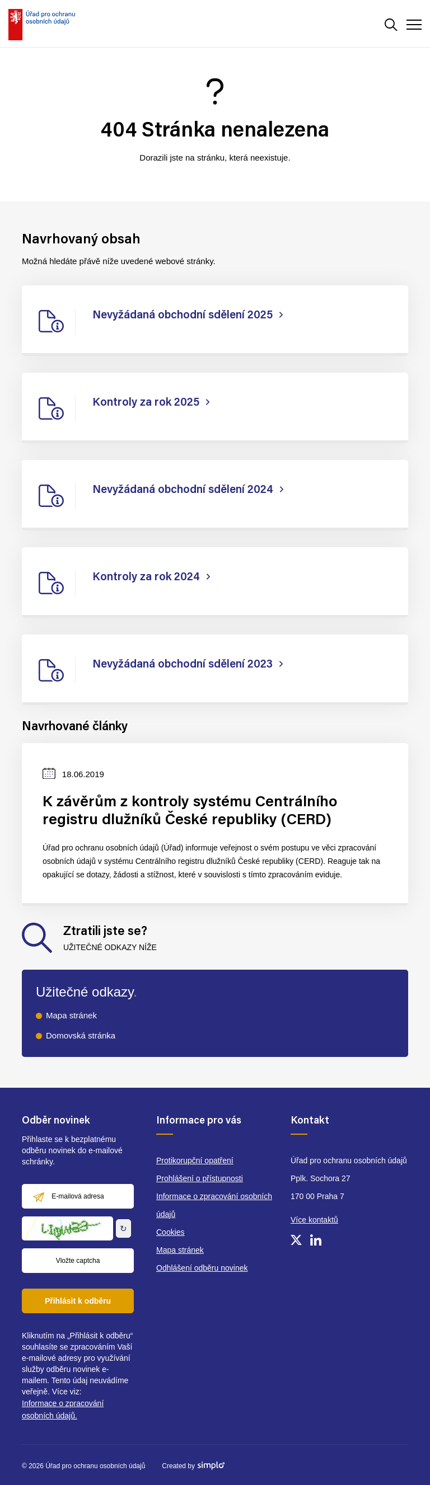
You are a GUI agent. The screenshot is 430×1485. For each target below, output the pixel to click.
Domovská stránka (80, 1035)
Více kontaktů (314, 1219)
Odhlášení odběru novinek (201, 1267)
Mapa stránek (71, 1015)
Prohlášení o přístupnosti (199, 1178)
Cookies (170, 1232)
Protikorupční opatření (194, 1160)
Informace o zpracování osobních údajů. (63, 1409)
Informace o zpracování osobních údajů (214, 1205)
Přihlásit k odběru (78, 1300)
